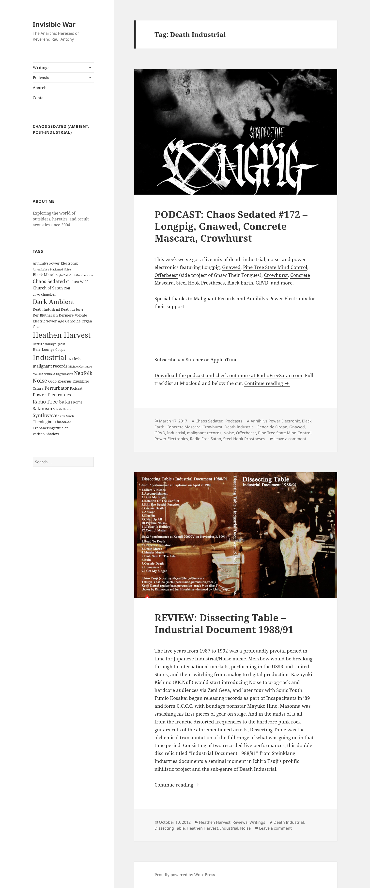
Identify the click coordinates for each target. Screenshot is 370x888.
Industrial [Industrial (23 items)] (49, 357)
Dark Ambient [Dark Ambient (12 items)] (53, 302)
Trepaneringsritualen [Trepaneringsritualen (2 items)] (51, 428)
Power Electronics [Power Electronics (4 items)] (52, 395)
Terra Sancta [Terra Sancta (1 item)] (66, 416)
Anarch (39, 87)
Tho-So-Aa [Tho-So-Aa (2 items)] (63, 421)
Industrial (176, 433)
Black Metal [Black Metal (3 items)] (44, 275)
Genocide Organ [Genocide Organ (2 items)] (78, 321)
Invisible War (54, 24)
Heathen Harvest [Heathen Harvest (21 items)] (62, 335)
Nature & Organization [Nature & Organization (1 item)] (58, 374)
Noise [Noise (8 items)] (40, 380)
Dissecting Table (169, 828)
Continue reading (267, 383)
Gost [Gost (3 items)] (37, 327)
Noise (228, 433)
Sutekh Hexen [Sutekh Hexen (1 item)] (62, 409)
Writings (41, 67)
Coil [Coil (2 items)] (67, 288)
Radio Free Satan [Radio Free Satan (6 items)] (52, 401)
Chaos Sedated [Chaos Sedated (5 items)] (49, 281)
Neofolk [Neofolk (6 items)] (83, 372)
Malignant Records (214, 298)
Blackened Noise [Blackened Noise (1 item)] (60, 269)
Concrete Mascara (183, 427)
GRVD (262, 283)
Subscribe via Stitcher (178, 359)
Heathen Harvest (215, 822)
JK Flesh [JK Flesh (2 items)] (74, 358)
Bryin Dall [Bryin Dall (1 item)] (62, 275)
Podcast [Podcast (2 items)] (76, 388)
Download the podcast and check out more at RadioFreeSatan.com (228, 375)
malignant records (204, 433)
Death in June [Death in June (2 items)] (72, 309)
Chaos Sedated (209, 421)
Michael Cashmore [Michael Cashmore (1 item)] (80, 366)
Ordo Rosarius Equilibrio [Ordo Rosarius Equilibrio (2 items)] (68, 381)
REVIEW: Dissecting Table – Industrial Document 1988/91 (223, 623)
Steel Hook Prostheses (200, 283)
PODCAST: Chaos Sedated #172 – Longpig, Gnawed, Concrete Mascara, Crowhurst (231, 226)
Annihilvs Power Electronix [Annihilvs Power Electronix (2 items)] (55, 263)
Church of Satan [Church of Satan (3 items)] (48, 288)
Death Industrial (239, 427)
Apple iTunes (225, 359)
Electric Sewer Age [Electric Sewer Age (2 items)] (48, 321)
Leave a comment (290, 438)
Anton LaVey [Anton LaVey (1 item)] (41, 269)
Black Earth (240, 283)
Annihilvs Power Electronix (277, 298)
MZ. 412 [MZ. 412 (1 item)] (38, 374)
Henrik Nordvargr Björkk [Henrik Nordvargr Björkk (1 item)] (49, 344)
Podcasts (41, 77)
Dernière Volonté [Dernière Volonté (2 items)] (73, 315)
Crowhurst (276, 275)
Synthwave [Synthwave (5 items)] (45, 415)
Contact (40, 98)
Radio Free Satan (205, 438)
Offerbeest (166, 275)
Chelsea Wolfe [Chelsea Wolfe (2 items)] (78, 281)
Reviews (239, 822)
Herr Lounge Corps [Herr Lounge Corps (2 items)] (49, 349)
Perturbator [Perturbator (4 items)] (57, 388)
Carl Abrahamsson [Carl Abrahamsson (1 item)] (81, 275)
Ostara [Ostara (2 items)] (38, 388)
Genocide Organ (272, 427)
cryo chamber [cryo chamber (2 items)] (44, 294)
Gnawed (231, 267)
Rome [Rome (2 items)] (77, 402)
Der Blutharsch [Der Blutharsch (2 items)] (45, 315)
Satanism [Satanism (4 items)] (42, 408)
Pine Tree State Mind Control (275, 267)
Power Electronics (171, 438)
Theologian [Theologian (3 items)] (43, 421)
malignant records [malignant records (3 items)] (50, 366)
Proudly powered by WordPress (184, 874)
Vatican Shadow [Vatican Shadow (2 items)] (46, 434)
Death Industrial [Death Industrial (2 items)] (46, 309)
